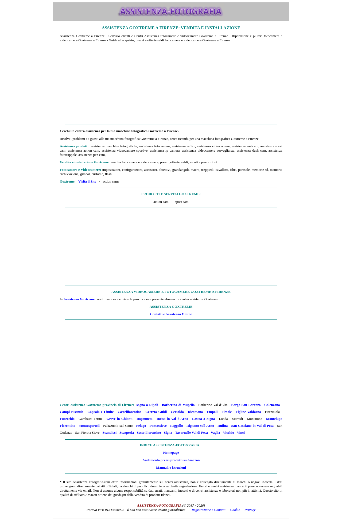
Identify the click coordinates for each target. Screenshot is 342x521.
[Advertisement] (171, 85)
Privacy (250, 510)
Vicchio (228, 433)
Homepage (171, 453)
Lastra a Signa (203, 419)
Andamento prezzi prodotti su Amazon (171, 460)
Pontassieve (158, 426)
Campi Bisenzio (72, 412)
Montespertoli (89, 426)
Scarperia (126, 433)
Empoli (212, 412)
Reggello (176, 426)
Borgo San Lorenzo (246, 405)
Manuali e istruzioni (171, 467)
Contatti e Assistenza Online (171, 314)
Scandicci (109, 433)
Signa (168, 433)
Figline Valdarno (248, 412)
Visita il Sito (87, 181)
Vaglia (215, 433)
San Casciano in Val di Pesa (252, 426)
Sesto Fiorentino (149, 433)
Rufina (222, 426)
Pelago (141, 426)
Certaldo (177, 412)
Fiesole (226, 412)
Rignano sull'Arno (200, 426)
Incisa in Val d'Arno (172, 419)
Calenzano (272, 405)
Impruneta (145, 419)
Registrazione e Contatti (209, 510)
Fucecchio (67, 419)
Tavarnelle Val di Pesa (191, 433)
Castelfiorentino (129, 412)
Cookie (235, 510)
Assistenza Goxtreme (79, 299)
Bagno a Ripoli (146, 405)
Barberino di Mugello (178, 405)
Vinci (241, 433)
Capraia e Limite (100, 412)
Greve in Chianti (120, 419)
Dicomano (195, 412)
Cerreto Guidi (156, 412)
